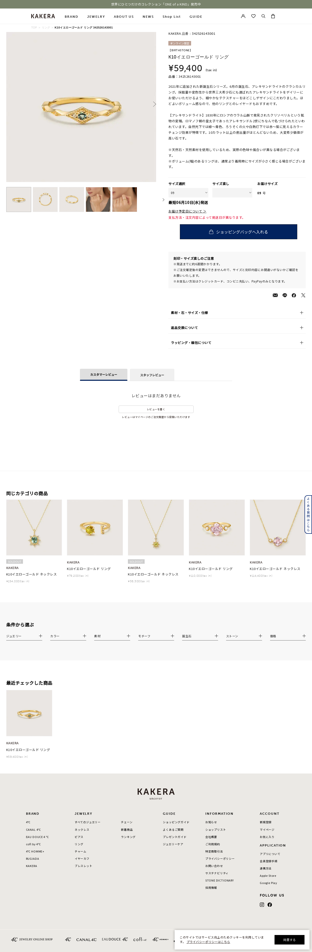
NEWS (148, 16)
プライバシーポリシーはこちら (208, 942)
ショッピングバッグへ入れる (247, 232)
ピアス (79, 836)
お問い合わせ (214, 865)
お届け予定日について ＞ (187, 211)
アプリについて (270, 853)
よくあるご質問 (173, 829)
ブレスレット (83, 865)
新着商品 (127, 829)
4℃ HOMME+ (35, 851)
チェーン (126, 822)
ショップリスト (215, 829)
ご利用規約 (212, 844)
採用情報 (211, 887)
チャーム (80, 851)
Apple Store (268, 875)
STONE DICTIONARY (219, 880)
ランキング (128, 836)
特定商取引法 (214, 851)
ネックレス (82, 829)
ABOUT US (124, 16)
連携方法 (266, 868)
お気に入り (267, 836)
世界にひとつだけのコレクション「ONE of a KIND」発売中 (156, 4)
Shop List (172, 16)
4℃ (28, 822)
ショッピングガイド (176, 822)
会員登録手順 (269, 861)
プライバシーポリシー (220, 858)
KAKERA (31, 865)
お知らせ (211, 822)
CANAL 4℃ (33, 829)
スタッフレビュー (152, 375)
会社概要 (211, 836)
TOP (34, 27)
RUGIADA (32, 858)
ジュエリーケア (173, 844)
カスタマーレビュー (103, 374)
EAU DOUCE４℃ (37, 836)
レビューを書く (156, 409)
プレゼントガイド (175, 836)
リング (46, 27)
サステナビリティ (217, 873)
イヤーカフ (82, 858)
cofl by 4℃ (33, 844)
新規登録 (266, 822)
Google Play (268, 882)
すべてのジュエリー (88, 822)
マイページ (267, 829)
